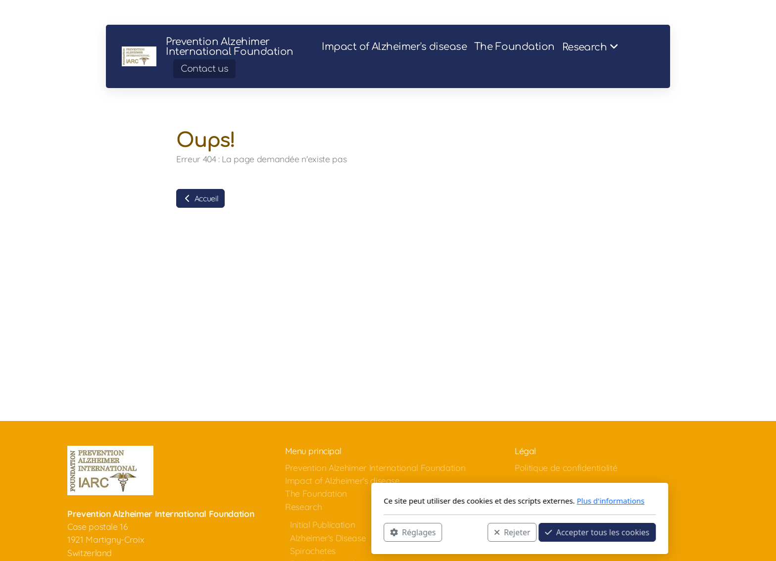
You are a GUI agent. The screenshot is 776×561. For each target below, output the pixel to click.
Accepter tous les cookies (465, 531)
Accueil (200, 198)
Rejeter (380, 531)
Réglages (281, 531)
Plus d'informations (479, 501)
